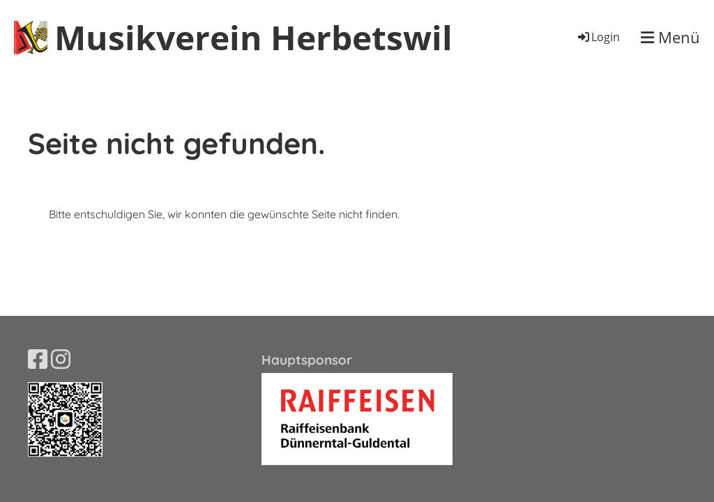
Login (598, 37)
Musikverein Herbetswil (253, 37)
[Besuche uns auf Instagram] (60, 359)
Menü (670, 36)
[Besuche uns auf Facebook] (37, 359)
